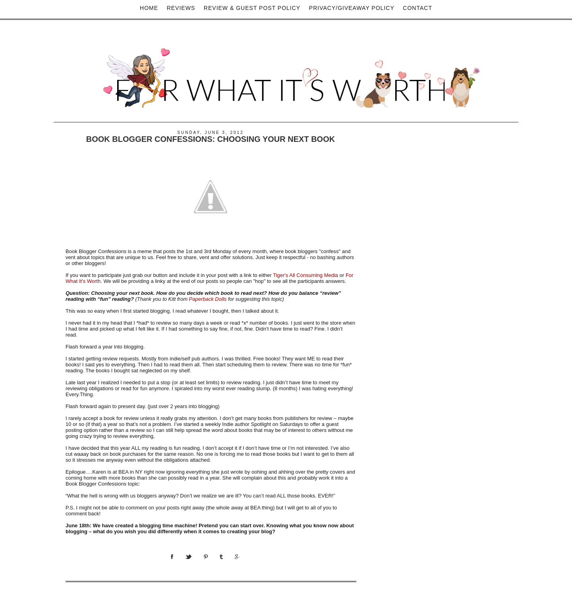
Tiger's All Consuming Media (305, 275)
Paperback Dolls (208, 299)
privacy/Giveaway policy (351, 8)
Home (149, 8)
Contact (417, 8)
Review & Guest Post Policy (252, 8)
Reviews (181, 8)
